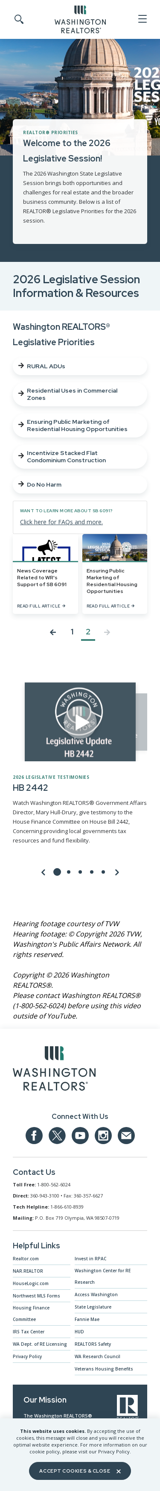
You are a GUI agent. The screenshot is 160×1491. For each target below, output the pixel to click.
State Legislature (93, 1307)
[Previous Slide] (43, 872)
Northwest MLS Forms (36, 1296)
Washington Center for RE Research (103, 1276)
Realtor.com (26, 1259)
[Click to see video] (80, 721)
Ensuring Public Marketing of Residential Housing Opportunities (73, 425)
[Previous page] (53, 634)
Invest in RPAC (90, 1259)
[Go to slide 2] (68, 872)
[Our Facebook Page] (34, 1135)
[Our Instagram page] (103, 1135)
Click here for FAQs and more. (61, 522)
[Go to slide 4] (91, 872)
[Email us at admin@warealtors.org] (126, 1135)
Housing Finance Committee (31, 1313)
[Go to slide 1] (57, 872)
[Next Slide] (117, 872)
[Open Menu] (142, 19)
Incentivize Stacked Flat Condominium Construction (62, 456)
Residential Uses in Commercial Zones (67, 394)
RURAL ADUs (41, 366)
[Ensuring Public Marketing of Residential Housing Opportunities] (115, 574)
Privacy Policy (27, 1356)
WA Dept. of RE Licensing (40, 1344)
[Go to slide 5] (103, 872)
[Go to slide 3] (80, 872)
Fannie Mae (87, 1319)
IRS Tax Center (28, 1332)
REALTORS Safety (93, 1344)
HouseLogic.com (31, 1283)
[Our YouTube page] (80, 1135)
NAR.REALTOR (28, 1271)
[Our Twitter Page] (57, 1135)
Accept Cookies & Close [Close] (79, 1471)
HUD (79, 1332)
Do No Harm (39, 485)
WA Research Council (97, 1356)
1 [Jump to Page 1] (72, 632)
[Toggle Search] (18, 19)
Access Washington (96, 1294)
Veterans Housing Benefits (104, 1369)
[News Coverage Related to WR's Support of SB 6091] (45, 574)
